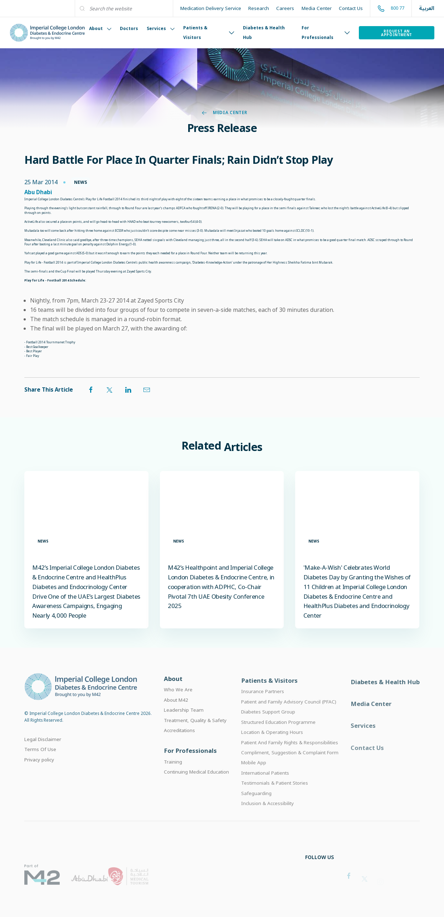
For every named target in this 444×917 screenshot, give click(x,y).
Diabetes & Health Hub (264, 32)
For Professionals (326, 32)
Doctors (129, 28)
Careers (285, 8)
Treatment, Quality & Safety (195, 731)
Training (173, 774)
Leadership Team (184, 721)
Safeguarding (256, 808)
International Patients (265, 787)
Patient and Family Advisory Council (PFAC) (288, 716)
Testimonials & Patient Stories (274, 798)
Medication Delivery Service (210, 8)
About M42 (176, 711)
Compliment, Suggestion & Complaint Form (289, 767)
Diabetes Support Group (268, 726)
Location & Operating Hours (272, 747)
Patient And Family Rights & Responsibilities (289, 757)
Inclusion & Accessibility (267, 818)
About (100, 28)
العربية (426, 8)
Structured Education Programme (278, 737)
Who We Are (178, 701)
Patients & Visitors (208, 32)
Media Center (317, 8)
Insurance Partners (262, 706)
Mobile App (253, 777)
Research (258, 8)
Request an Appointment (396, 33)
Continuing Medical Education (196, 785)
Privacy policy (39, 769)
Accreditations (179, 742)
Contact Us (351, 8)
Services (161, 28)
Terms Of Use (40, 759)
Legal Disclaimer (42, 749)
